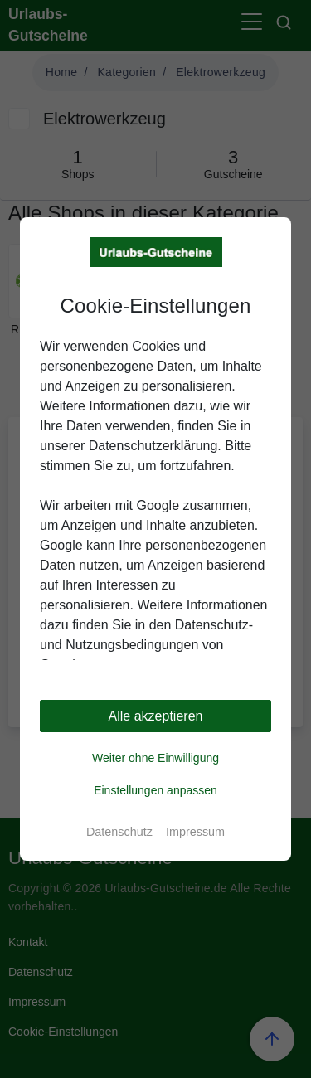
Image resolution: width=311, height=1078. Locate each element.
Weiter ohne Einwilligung (155, 758)
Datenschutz (119, 831)
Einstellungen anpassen (155, 790)
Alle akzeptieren (156, 716)
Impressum (195, 831)
